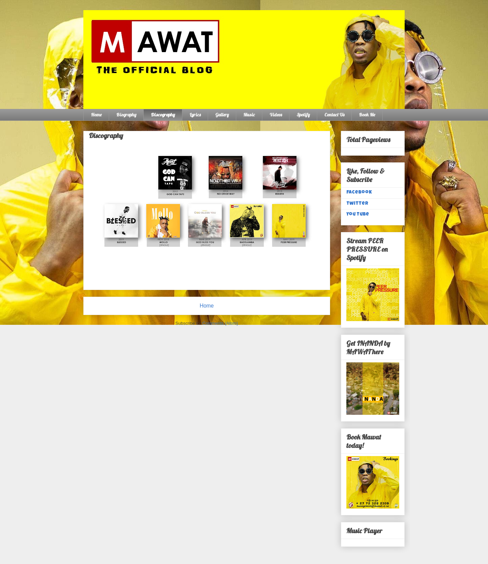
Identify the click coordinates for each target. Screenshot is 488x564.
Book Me (367, 115)
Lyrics (195, 115)
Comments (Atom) (220, 323)
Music (249, 115)
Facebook (359, 192)
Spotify (303, 115)
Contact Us (334, 115)
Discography (163, 115)
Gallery (222, 115)
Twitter (357, 203)
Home (96, 115)
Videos (275, 115)
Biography (126, 115)
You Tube (357, 214)
